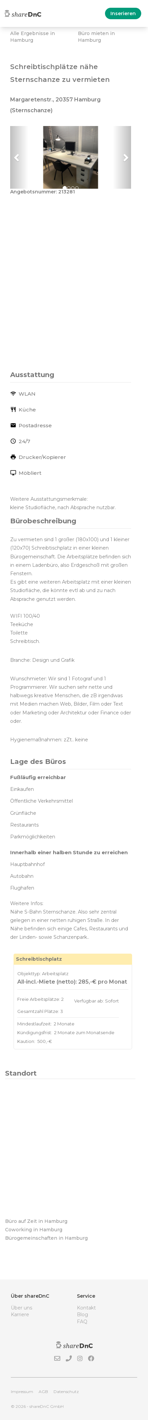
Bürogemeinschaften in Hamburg (46, 1238)
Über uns (21, 1308)
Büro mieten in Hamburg (96, 36)
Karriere (20, 1314)
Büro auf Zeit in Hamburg (36, 1221)
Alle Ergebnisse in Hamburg (32, 36)
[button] (19, 157)
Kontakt (86, 1308)
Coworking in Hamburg (33, 1230)
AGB (43, 1391)
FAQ (82, 1322)
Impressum (22, 1391)
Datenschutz (66, 1391)
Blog (82, 1314)
